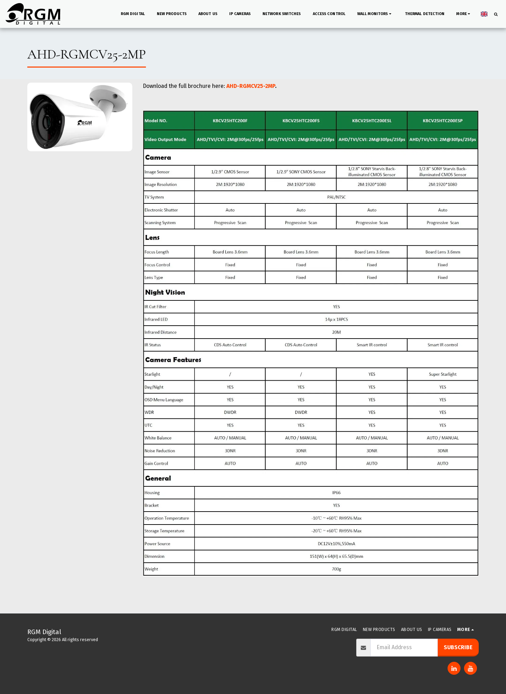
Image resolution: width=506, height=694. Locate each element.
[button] (338, 14)
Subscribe (458, 647)
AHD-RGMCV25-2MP (250, 86)
